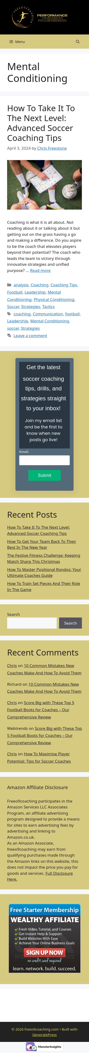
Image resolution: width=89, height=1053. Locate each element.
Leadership (35, 292)
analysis (21, 285)
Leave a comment (30, 335)
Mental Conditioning (49, 321)
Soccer (13, 306)
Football (14, 292)
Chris (12, 665)
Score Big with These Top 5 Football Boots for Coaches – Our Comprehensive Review (40, 710)
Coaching (39, 285)
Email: (24, 452)
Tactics (48, 306)
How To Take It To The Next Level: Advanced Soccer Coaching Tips (41, 122)
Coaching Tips (64, 285)
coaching (22, 314)
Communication (48, 314)
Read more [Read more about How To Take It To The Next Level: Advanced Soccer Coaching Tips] (40, 270)
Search (13, 614)
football (72, 314)
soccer (13, 328)
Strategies (30, 306)
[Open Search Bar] (77, 41)
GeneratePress (44, 1034)
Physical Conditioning (54, 299)
